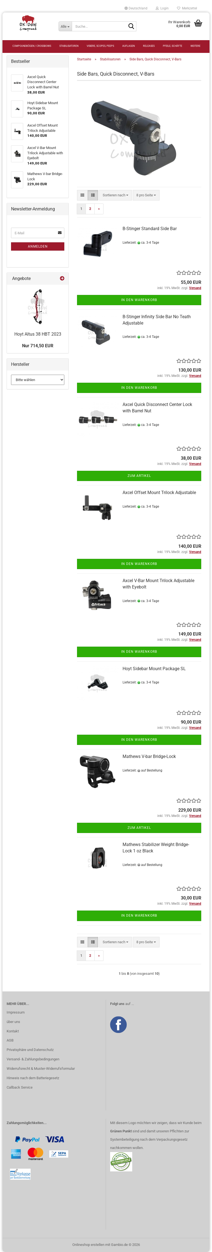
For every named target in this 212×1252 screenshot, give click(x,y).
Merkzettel (187, 8)
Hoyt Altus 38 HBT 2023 (37, 334)
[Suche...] (65, 26)
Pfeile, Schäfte (172, 46)
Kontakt (13, 1031)
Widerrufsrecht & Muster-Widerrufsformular (41, 1068)
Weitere (195, 46)
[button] (136, 8)
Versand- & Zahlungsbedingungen (33, 1059)
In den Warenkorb (139, 300)
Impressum (16, 1012)
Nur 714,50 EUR (37, 345)
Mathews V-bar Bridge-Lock (149, 756)
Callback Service (20, 1087)
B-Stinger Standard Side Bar (150, 228)
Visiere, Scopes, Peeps (100, 46)
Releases (149, 46)
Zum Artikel (139, 476)
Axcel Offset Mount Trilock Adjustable (159, 492)
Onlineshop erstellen (88, 1245)
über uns (13, 1022)
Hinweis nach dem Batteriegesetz (33, 1078)
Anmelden (38, 246)
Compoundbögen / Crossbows (31, 46)
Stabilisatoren (68, 46)
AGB (10, 1040)
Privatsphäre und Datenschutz (30, 1050)
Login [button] (162, 8)
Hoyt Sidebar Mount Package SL (154, 668)
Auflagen (128, 46)
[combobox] (115, 195)
